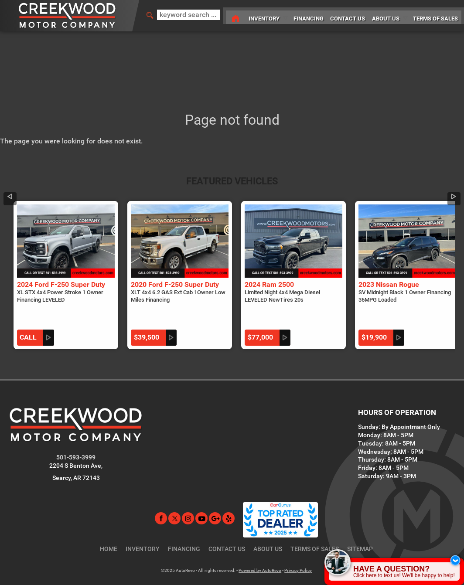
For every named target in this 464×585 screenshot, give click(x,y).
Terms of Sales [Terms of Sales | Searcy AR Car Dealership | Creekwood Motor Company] (437, 15)
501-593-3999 (76, 433)
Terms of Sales (314, 524)
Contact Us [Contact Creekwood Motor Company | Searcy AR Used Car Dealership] (345, 15)
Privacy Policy (298, 546)
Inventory (258, 15)
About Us (267, 524)
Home (108, 524)
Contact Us (226, 524)
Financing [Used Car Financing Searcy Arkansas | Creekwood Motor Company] (305, 15)
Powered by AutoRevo (260, 546)
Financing (184, 524)
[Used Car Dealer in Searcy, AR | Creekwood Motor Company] (228, 15)
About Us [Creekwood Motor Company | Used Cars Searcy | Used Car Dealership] (385, 15)
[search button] (147, 15)
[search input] (186, 15)
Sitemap (360, 524)
